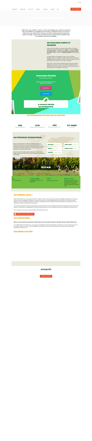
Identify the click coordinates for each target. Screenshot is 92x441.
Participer (38, 9)
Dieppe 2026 (23, 9)
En (80, 2)
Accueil (2, 13)
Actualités (52, 9)
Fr (78, 2)
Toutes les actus (46, 276)
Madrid (58, 152)
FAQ (57, 9)
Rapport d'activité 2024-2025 (25, 214)
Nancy (57, 148)
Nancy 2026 (31, 9)
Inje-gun (74, 148)
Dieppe (54, 148)
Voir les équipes (76, 9)
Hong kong (74, 144)
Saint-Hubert (56, 144)
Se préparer (46, 9)
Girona (55, 152)
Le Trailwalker (15, 9)
